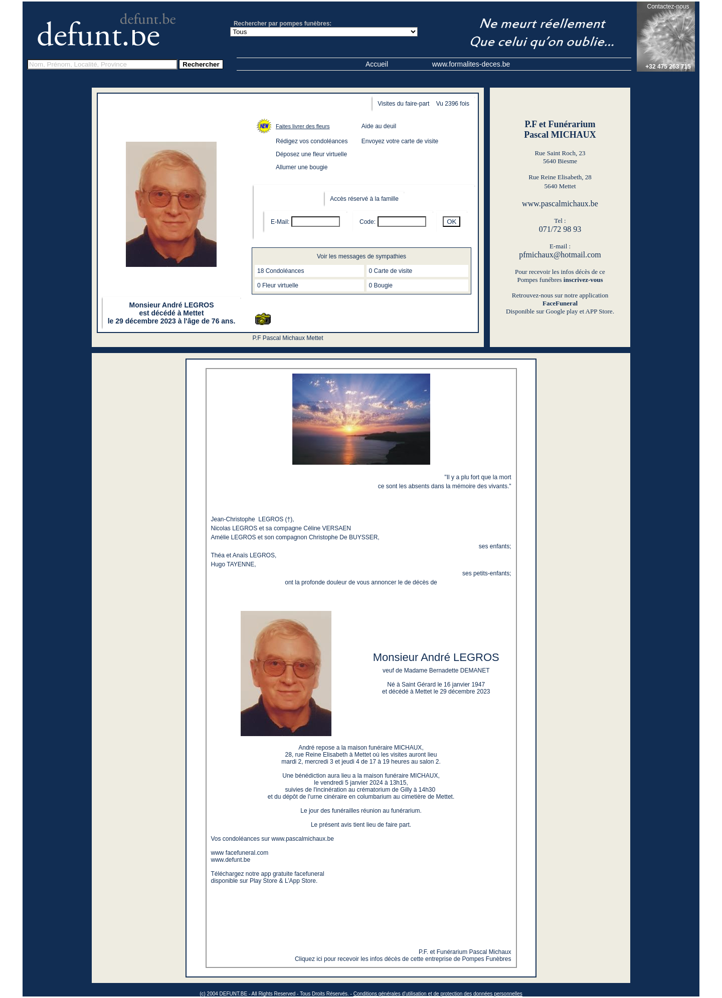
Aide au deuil (379, 126)
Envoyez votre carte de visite (400, 141)
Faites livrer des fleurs (303, 126)
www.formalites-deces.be (471, 64)
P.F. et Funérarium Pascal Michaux (465, 951)
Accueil (377, 64)
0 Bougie (381, 285)
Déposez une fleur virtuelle (311, 154)
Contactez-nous (668, 6)
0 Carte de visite (391, 270)
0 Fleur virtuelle (277, 285)
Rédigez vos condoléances (311, 141)
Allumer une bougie (301, 167)
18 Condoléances (280, 270)
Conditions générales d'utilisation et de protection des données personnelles (437, 993)
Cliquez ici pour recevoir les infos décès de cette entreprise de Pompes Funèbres (403, 958)
